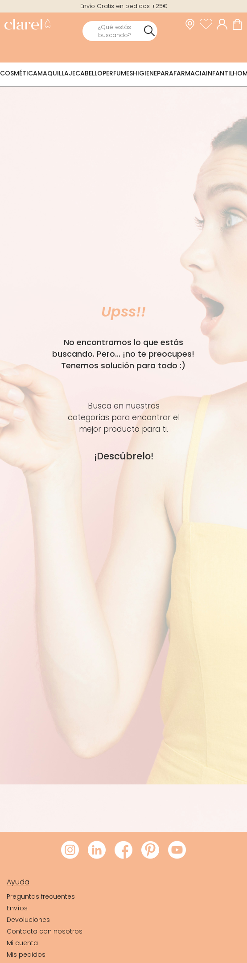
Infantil (219, 73)
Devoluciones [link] (28, 919)
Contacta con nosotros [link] (44, 931)
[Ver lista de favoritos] (208, 24)
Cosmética (18, 73)
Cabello (89, 73)
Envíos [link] (17, 908)
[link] (27, 25)
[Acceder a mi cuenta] (224, 24)
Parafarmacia (181, 73)
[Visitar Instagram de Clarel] (70, 850)
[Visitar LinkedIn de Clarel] (97, 850)
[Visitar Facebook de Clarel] (123, 850)
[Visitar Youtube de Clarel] (177, 850)
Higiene (145, 73)
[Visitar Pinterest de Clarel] (150, 850)
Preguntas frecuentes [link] (41, 896)
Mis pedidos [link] (26, 954)
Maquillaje (56, 73)
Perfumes (118, 73)
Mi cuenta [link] (22, 942)
